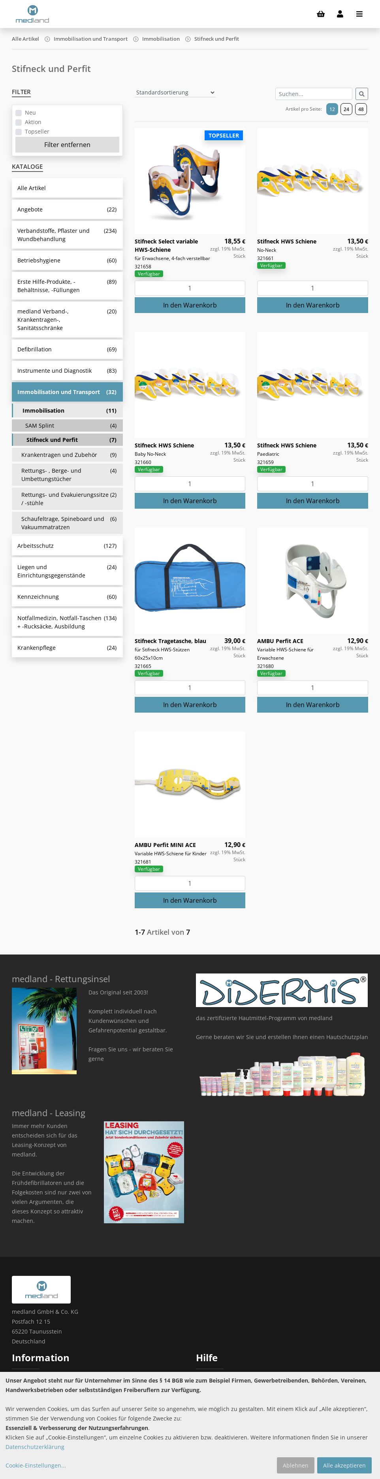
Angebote (67, 209)
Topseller (37, 131)
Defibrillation (67, 349)
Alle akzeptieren (344, 1465)
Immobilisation (161, 38)
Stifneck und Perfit (216, 38)
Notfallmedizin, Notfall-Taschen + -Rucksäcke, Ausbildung (67, 622)
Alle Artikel (25, 38)
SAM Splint (71, 425)
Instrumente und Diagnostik (67, 370)
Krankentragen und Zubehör (69, 455)
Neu (30, 112)
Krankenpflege (67, 647)
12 (332, 109)
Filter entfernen (67, 144)
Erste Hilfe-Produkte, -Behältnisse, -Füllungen (67, 285)
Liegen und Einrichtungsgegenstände (67, 571)
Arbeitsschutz (67, 545)
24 (346, 109)
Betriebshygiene (67, 260)
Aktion (33, 122)
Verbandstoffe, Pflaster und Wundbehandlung (67, 234)
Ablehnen (296, 1465)
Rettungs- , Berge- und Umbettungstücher (69, 474)
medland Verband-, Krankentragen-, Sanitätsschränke (67, 319)
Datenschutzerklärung (35, 1447)
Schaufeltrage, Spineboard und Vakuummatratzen (69, 523)
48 (361, 109)
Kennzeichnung (67, 596)
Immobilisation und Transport (91, 38)
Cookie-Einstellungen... (36, 1465)
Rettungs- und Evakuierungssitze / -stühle (69, 498)
